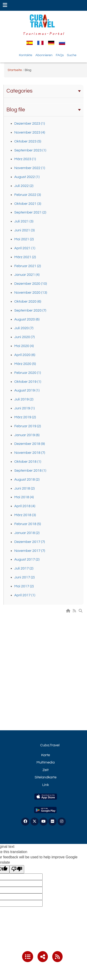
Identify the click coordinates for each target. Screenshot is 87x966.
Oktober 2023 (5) (27, 141)
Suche (71, 55)
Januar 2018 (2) (27, 533)
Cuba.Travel (50, 745)
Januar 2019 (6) (27, 435)
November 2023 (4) (29, 132)
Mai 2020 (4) (24, 346)
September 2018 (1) (30, 470)
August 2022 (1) (27, 177)
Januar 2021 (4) (27, 274)
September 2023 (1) (30, 150)
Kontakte (25, 55)
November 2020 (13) (30, 292)
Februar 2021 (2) (27, 266)
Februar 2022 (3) (27, 195)
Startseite (15, 70)
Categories (43, 91)
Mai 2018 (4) (24, 497)
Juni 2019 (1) (24, 408)
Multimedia (46, 762)
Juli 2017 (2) (23, 568)
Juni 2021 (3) (24, 230)
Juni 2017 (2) (24, 577)
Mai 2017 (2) (24, 586)
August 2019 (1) (27, 390)
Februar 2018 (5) (27, 524)
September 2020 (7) (30, 310)
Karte (45, 755)
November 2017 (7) (29, 551)
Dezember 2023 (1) (29, 123)
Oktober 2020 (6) (27, 301)
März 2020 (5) (25, 364)
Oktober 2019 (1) (27, 381)
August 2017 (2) (27, 559)
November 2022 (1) (29, 168)
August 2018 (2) (27, 479)
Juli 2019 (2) (23, 399)
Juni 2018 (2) (24, 488)
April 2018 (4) (24, 506)
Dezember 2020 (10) (30, 283)
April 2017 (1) (24, 595)
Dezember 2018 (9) (29, 444)
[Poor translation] (16, 869)
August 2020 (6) (27, 319)
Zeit (46, 770)
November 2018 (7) (29, 452)
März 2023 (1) (25, 159)
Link (45, 785)
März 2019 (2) (25, 417)
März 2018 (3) (25, 515)
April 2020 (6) (24, 355)
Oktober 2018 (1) (27, 461)
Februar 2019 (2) (27, 426)
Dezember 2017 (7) (29, 542)
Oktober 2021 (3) (27, 203)
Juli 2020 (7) (23, 328)
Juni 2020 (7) (24, 337)
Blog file (43, 109)
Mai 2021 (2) (24, 239)
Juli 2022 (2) (23, 186)
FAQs (60, 55)
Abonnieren (43, 55)
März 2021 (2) (25, 257)
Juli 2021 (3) (23, 221)
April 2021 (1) (24, 248)
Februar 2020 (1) (27, 373)
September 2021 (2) (30, 212)
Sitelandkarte (45, 777)
